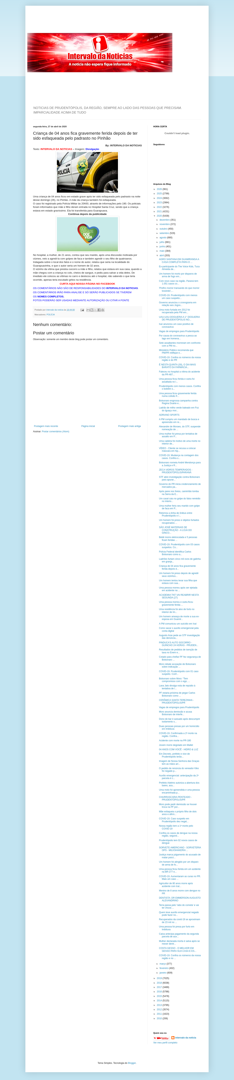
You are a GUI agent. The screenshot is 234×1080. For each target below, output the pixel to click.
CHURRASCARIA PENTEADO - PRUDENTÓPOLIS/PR (175, 798)
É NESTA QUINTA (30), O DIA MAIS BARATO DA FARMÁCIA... (177, 366)
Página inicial (88, 426)
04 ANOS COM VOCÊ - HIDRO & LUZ (178, 749)
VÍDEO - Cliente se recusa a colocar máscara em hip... (177, 449)
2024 (160, 198)
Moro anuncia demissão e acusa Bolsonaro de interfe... (175, 713)
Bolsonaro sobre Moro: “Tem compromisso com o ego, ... (174, 680)
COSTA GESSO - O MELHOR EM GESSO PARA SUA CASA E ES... (177, 949)
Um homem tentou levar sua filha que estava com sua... (178, 581)
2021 (160, 211)
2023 (160, 202)
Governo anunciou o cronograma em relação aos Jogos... (177, 304)
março (163, 963)
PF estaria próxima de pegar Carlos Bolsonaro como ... (177, 694)
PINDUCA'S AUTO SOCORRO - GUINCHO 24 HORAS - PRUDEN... (178, 644)
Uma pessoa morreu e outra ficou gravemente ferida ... (176, 603)
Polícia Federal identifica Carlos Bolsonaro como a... (175, 553)
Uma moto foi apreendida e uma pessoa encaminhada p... (179, 791)
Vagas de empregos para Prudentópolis (179, 331)
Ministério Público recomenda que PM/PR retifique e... (176, 351)
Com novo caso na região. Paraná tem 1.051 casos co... (178, 282)
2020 (160, 216)
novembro (165, 224)
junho (163, 246)
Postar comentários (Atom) (55, 431)
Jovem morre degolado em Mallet (176, 745)
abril (162, 255)
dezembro (165, 220)
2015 (160, 996)
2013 (160, 1005)
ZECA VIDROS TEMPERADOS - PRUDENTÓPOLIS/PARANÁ (175, 471)
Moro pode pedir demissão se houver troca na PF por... (178, 805)
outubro (164, 228)
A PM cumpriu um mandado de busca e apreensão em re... (179, 420)
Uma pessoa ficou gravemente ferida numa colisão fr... (177, 394)
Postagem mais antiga (129, 426)
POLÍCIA (51, 314)
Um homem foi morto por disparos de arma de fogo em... (178, 275)
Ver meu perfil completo (165, 1042)
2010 (160, 1018)
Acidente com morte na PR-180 (175, 740)
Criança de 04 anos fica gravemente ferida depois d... (177, 567)
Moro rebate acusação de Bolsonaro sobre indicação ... (177, 665)
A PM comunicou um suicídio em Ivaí (178, 623)
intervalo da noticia (55, 310)
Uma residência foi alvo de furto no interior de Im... (176, 610)
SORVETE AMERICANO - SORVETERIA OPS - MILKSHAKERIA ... (180, 849)
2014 (160, 1000)
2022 (160, 207)
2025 (160, 193)
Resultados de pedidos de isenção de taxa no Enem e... (178, 651)
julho (162, 242)
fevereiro (164, 968)
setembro (165, 233)
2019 (160, 978)
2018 (160, 983)
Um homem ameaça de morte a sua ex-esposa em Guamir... (179, 617)
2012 (160, 1009)
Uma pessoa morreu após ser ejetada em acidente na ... (178, 589)
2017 (160, 987)
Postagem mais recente (46, 426)
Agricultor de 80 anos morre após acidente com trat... (176, 884)
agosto (163, 237)
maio (162, 251)
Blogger (132, 1063)
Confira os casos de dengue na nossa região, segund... (178, 834)
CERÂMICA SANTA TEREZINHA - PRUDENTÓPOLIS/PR (176, 701)
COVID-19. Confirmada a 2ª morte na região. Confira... (178, 734)
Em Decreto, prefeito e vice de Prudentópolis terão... (174, 755)
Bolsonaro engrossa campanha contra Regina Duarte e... (178, 402)
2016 (160, 991)
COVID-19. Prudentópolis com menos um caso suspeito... (178, 296)
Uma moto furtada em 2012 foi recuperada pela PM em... (174, 311)
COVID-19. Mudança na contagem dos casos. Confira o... (178, 456)
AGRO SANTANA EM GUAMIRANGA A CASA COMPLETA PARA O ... (179, 260)
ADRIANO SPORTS (169, 415)
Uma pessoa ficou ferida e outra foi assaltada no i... (176, 380)
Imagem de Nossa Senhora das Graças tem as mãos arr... (179, 762)
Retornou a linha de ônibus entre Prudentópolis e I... (175, 514)
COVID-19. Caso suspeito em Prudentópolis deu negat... (174, 820)
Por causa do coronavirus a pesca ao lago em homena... (178, 337)
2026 (160, 189)
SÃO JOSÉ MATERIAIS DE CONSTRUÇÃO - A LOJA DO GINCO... (175, 530)
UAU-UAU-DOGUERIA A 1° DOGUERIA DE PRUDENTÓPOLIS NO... (179, 318)
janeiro (163, 972)
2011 (160, 1014)
